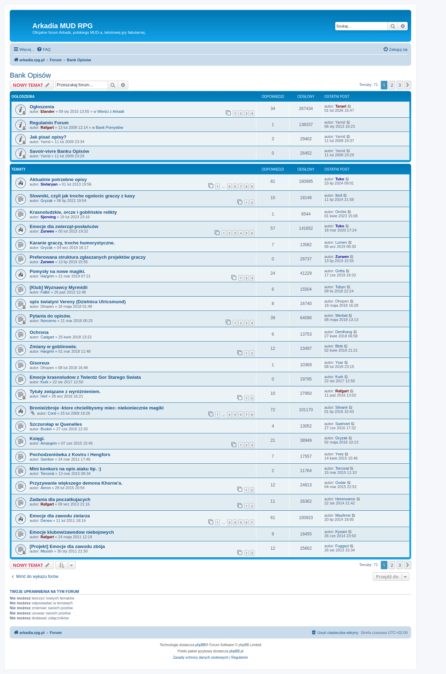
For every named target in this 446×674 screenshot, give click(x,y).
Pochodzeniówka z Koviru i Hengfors (70, 454)
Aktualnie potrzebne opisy (58, 179)
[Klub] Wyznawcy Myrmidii (58, 287)
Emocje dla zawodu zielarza (60, 515)
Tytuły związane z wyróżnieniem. (65, 391)
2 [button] (392, 85)
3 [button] (400, 85)
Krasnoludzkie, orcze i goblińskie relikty (73, 212)
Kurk (44, 382)
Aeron (45, 488)
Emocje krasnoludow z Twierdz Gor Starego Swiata (85, 377)
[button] (407, 85)
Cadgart (47, 337)
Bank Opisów (30, 75)
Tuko (339, 179)
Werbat (341, 315)
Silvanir (341, 407)
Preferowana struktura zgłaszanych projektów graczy (88, 257)
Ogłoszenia (42, 106)
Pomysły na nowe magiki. (57, 271)
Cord (52, 413)
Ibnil (338, 195)
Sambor (47, 459)
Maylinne (343, 515)
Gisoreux (39, 363)
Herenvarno (345, 499)
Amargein (48, 443)
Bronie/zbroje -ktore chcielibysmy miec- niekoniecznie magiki (97, 407)
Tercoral (47, 473)
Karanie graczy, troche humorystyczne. (72, 242)
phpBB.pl (236, 651)
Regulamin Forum (49, 122)
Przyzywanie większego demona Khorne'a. (76, 483)
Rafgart (47, 127)
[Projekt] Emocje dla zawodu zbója (67, 546)
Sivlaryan (48, 184)
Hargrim (47, 276)
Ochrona (39, 332)
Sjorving (48, 217)
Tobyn (340, 287)
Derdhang (343, 332)
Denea (46, 520)
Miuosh (46, 551)
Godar (340, 482)
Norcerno (48, 321)
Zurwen (47, 231)
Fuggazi (342, 546)
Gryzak (46, 200)
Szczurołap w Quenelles (56, 424)
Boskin (46, 429)
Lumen (341, 242)
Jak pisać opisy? (48, 137)
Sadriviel (342, 424)
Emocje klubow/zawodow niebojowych (72, 532)
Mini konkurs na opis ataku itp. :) (65, 468)
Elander (47, 111)
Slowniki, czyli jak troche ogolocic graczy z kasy (82, 195)
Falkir (45, 292)
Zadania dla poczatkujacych (60, 499)
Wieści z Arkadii (110, 111)
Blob (339, 346)
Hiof (43, 396)
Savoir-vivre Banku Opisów (59, 151)
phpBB (200, 645)
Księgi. (37, 438)
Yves (339, 454)
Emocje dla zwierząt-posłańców (64, 226)
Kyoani (341, 532)
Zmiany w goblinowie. (53, 346)
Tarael (340, 106)
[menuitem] (44, 49)
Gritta (340, 271)
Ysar (339, 362)
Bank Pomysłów (109, 127)
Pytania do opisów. (50, 316)
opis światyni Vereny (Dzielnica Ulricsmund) (78, 301)
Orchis (340, 212)
